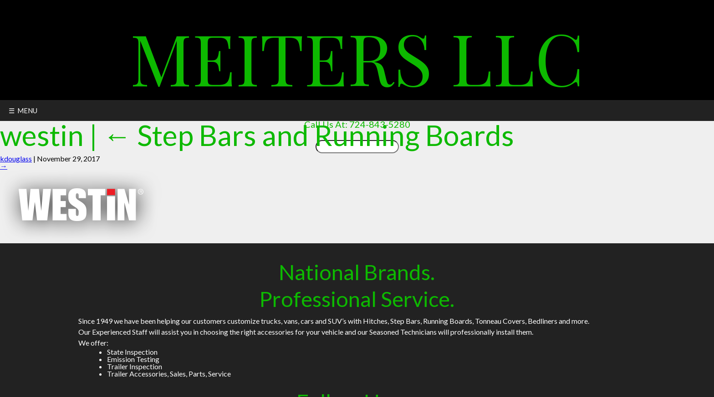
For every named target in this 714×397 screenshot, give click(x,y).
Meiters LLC (357, 56)
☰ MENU (23, 110)
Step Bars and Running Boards (308, 135)
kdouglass (16, 158)
